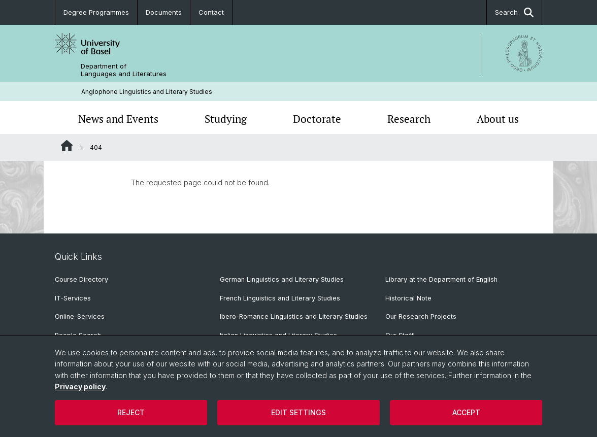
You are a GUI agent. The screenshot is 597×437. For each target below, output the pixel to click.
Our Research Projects (420, 316)
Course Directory (81, 279)
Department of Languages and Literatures (124, 70)
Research (408, 119)
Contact (211, 12)
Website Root (67, 145)
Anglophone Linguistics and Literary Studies (146, 91)
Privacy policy (80, 386)
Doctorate (317, 119)
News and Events (118, 119)
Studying (226, 119)
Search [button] (514, 12)
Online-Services (80, 316)
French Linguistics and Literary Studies (280, 298)
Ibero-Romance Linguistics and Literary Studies (294, 316)
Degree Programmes (96, 12)
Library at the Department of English (441, 279)
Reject (131, 412)
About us (498, 119)
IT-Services (73, 298)
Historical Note (408, 298)
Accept (466, 412)
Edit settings (298, 412)
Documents (164, 12)
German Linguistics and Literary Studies (282, 279)
